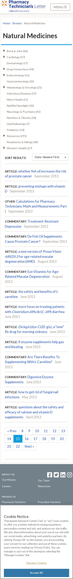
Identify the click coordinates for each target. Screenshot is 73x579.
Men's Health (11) (17, 99)
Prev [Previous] (12, 431)
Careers (6, 486)
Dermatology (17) (17, 63)
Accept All (36, 572)
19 (53, 439)
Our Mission (9, 479)
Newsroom (44, 486)
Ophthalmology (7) (18, 123)
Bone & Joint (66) (17, 51)
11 (46, 431)
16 (27, 439)
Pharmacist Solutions (14, 502)
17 (35, 439)
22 (18, 446)
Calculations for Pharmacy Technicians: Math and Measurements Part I (36, 206)
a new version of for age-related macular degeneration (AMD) (33, 256)
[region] (36, 542)
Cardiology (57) (16, 57)
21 (9, 446)
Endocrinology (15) (18, 75)
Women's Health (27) (19, 148)
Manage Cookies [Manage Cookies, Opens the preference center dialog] (36, 563)
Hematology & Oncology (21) (24, 87)
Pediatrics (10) (15, 130)
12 (54, 431)
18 (44, 439)
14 (9, 439)
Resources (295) (17, 136)
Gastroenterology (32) (20, 81)
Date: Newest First (50, 157)
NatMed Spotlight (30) (20, 105)
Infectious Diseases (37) (21, 93)
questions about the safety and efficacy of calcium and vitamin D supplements (34, 412)
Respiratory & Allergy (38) (22, 142)
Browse (17, 23)
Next (29, 446)
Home (6, 23)
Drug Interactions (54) (20, 69)
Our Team (43, 480)
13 (63, 431)
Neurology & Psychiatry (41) (24, 111)
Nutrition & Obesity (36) (21, 117)
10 (37, 431)
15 (18, 439)
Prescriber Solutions (49, 502)
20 (62, 439)
